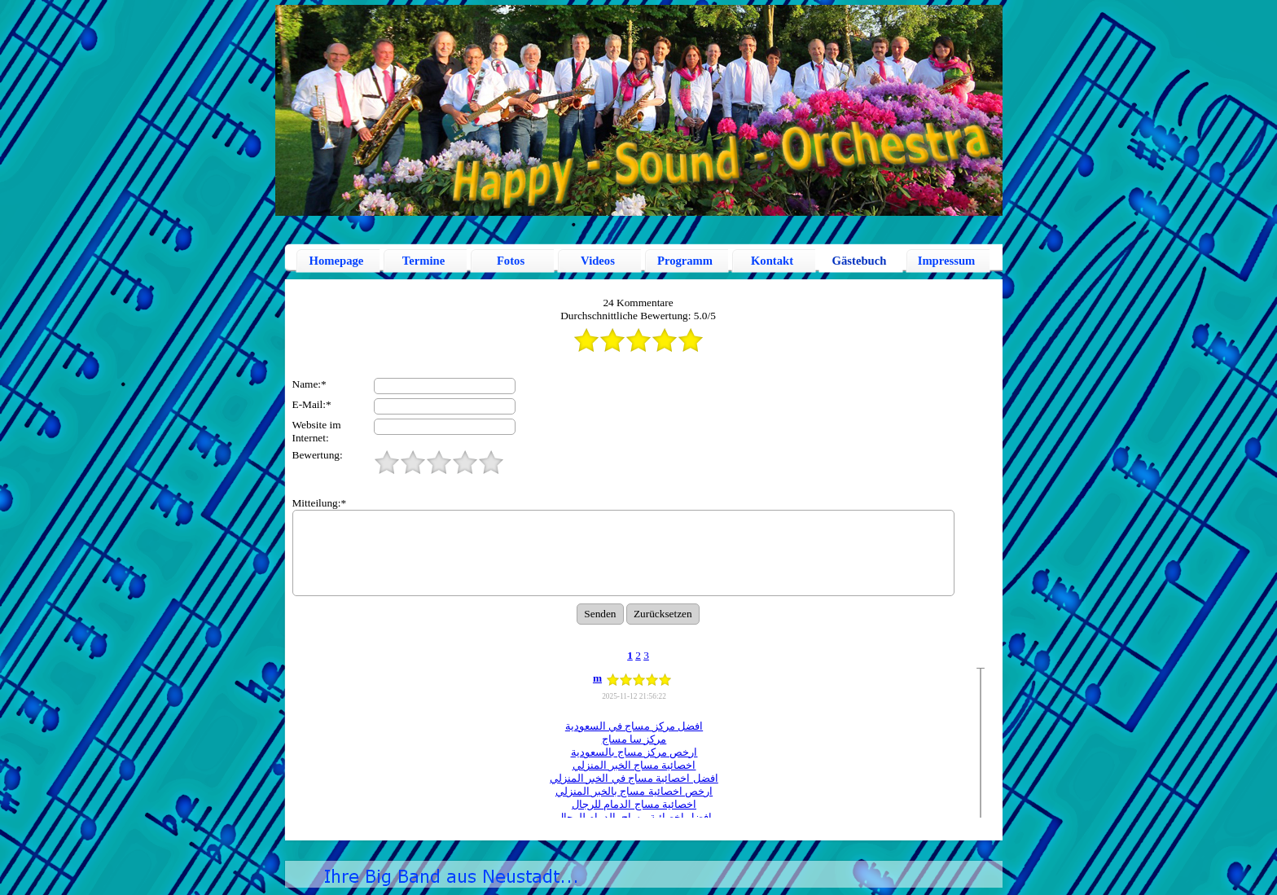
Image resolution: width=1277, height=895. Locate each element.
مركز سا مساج (634, 739)
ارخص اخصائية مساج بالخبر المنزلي (634, 791)
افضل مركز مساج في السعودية (634, 726)
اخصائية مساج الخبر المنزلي (634, 765)
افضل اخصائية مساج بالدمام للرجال (634, 817)
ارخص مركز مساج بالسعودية (634, 752)
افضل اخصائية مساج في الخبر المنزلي (634, 778)
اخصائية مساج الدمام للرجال (634, 804)
